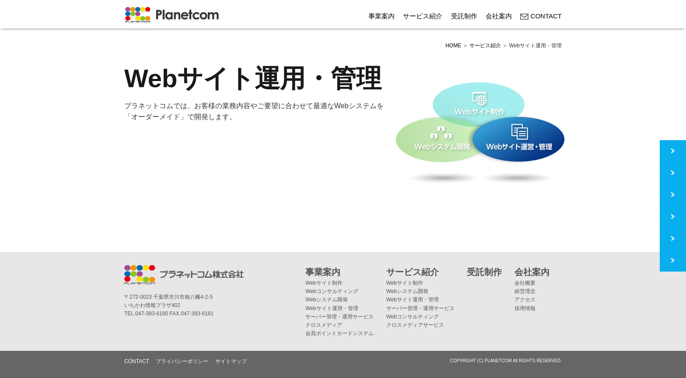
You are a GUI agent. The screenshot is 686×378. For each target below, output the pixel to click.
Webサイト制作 (323, 283)
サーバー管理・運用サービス (339, 317)
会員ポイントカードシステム (339, 333)
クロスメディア (323, 325)
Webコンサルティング (331, 291)
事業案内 (381, 16)
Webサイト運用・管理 (331, 308)
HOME (453, 45)
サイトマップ (231, 361)
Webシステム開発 (326, 300)
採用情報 (525, 308)
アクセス (525, 300)
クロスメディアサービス (415, 325)
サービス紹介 (422, 16)
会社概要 (525, 283)
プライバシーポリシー (182, 361)
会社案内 (499, 16)
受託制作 (464, 16)
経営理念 (525, 291)
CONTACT (541, 16)
